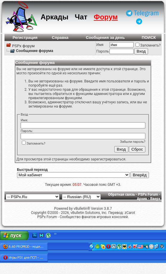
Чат (81, 17)
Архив (142, 199)
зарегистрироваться (108, 159)
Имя (99, 45)
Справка (60, 37)
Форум (106, 17)
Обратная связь (121, 194)
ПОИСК (149, 37)
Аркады (54, 17)
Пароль (102, 51)
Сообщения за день (105, 37)
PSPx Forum (148, 194)
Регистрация (25, 37)
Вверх (155, 199)
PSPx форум (23, 46)
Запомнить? (148, 45)
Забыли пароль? (132, 142)
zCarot (129, 213)
